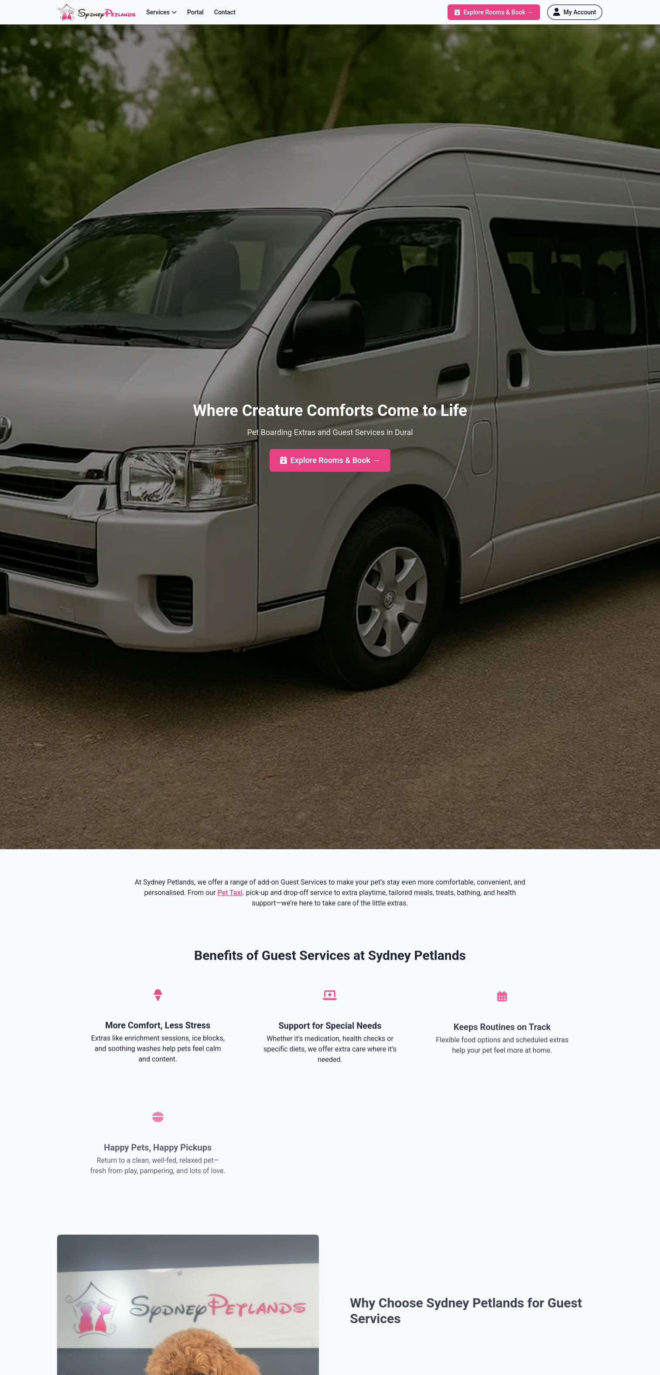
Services (161, 12)
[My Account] (574, 12)
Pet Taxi (229, 892)
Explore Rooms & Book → (330, 460)
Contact (225, 12)
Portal (195, 12)
